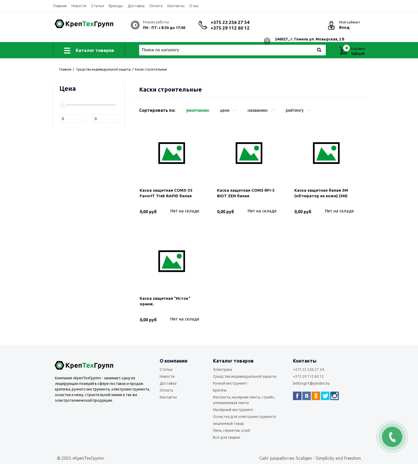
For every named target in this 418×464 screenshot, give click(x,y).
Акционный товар (228, 423)
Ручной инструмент (230, 383)
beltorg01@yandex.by (311, 383)
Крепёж (220, 390)
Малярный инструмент (233, 410)
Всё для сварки (226, 437)
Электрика (222, 369)
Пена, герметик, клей (231, 430)
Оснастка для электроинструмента (244, 416)
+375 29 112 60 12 (230, 27)
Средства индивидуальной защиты (244, 376)
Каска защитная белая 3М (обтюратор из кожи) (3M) (321, 193)
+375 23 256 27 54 (230, 22)
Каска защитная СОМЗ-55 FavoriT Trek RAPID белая (166, 193)
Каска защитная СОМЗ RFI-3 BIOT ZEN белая (246, 193)
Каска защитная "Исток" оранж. (165, 301)
